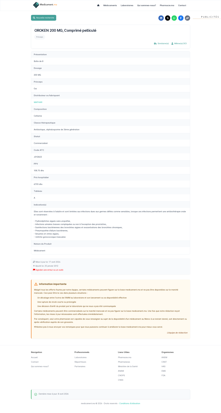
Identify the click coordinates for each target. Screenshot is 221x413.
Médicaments (110, 5)
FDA (163, 375)
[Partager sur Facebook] (180, 18)
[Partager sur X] (167, 18)
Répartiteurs (80, 362)
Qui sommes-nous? (146, 5)
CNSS (120, 380)
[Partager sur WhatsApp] (174, 18)
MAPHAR (38, 102)
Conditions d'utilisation (129, 403)
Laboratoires (127, 5)
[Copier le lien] (187, 18)
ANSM (164, 357)
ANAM (121, 371)
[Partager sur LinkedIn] (161, 18)
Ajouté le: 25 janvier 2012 (45, 266)
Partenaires (80, 366)
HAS (163, 366)
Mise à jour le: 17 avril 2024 (46, 262)
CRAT (164, 362)
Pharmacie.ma (167, 5)
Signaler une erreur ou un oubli (48, 270)
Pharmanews (124, 362)
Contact (182, 5)
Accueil (34, 357)
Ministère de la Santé (128, 366)
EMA (163, 371)
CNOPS (121, 375)
